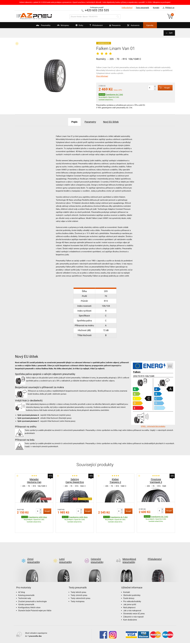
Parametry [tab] (90, 121)
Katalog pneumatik (26, 584)
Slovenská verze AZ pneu (134, 602)
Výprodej (149, 25)
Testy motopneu (77, 590)
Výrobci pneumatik (26, 593)
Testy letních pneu (78, 581)
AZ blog (21, 581)
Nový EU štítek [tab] (111, 121)
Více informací (102, 76)
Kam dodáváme (130, 608)
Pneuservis (113, 26)
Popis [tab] (74, 121)
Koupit (164, 87)
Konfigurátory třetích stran (29, 596)
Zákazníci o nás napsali (133, 605)
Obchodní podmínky (131, 584)
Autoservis (131, 26)
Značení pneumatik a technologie (32, 590)
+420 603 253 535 (97, 10)
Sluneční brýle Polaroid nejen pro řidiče (34, 599)
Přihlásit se (167, 8)
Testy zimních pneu (79, 584)
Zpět (171, 33)
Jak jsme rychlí (129, 593)
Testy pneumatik (142, 8)
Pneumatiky (41, 26)
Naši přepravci (129, 596)
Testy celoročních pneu (80, 587)
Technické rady (24, 587)
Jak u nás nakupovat (132, 599)
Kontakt (156, 8)
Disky (78, 26)
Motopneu (61, 26)
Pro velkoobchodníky (132, 590)
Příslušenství (96, 25)
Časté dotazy (128, 587)
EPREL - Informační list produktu (153, 426)
